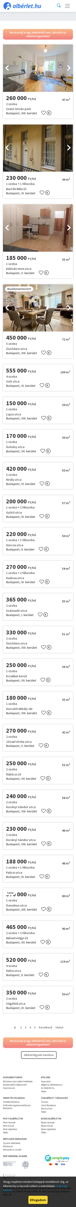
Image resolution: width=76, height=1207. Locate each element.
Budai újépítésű (48, 1129)
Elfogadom (38, 1200)
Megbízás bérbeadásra (51, 1084)
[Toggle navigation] (67, 6)
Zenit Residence (48, 1105)
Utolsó (59, 1027)
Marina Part (46, 1108)
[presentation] (7, 68)
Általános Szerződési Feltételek (18, 1081)
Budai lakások (48, 1122)
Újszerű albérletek (11, 1143)
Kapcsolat (46, 1081)
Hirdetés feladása (11, 1101)
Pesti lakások (9, 1122)
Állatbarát (8, 1146)
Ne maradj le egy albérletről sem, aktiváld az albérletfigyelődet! (38, 34)
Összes (44, 1101)
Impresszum (9, 1088)
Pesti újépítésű (10, 1129)
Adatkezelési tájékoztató (15, 1084)
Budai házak (47, 1125)
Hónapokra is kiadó (12, 1149)
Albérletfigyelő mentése (39, 1055)
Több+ (43, 1091)
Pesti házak (8, 1125)
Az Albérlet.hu (47, 1088)
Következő (45, 1027)
